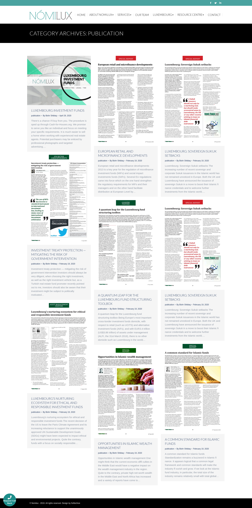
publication (35, 116)
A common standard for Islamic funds (192, 441)
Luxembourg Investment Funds (57, 110)
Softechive (75, 503)
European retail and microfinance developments (122, 153)
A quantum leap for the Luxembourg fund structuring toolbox (125, 299)
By (50, 116)
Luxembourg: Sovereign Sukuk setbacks (191, 153)
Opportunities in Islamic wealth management (125, 446)
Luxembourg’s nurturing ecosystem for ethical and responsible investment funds (57, 403)
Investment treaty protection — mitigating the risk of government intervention (58, 254)
